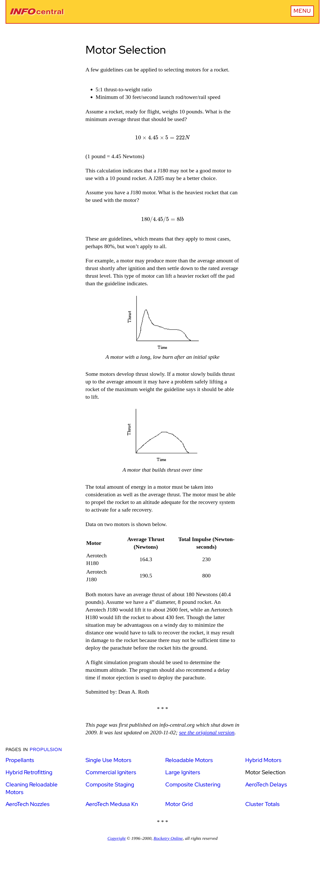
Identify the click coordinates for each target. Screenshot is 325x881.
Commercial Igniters (111, 772)
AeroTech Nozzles (28, 804)
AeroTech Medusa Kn (112, 804)
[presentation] (163, 138)
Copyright (116, 838)
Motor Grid (179, 804)
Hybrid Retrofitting (29, 772)
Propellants (20, 760)
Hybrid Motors (263, 760)
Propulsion (46, 749)
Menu (302, 10)
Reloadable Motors (189, 760)
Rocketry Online (168, 838)
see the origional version (206, 732)
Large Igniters (182, 772)
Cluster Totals (262, 804)
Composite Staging (110, 784)
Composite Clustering (192, 784)
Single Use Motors (108, 760)
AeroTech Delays (266, 784)
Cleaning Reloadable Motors (32, 788)
